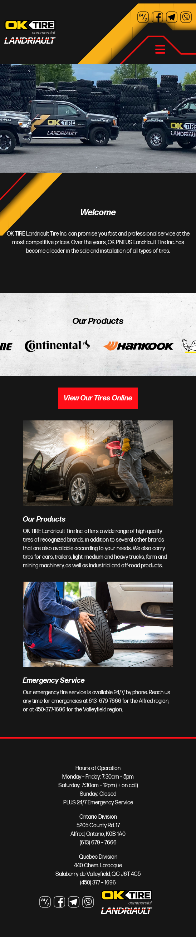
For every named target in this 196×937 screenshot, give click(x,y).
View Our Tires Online (98, 398)
